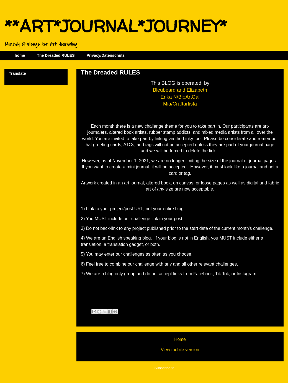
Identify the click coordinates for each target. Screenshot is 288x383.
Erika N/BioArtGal (179, 97)
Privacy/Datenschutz (105, 55)
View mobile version (180, 349)
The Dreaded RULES (55, 55)
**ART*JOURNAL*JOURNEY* (115, 26)
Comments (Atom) (190, 368)
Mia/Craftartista (180, 104)
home (20, 55)
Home (180, 339)
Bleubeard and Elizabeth (180, 90)
